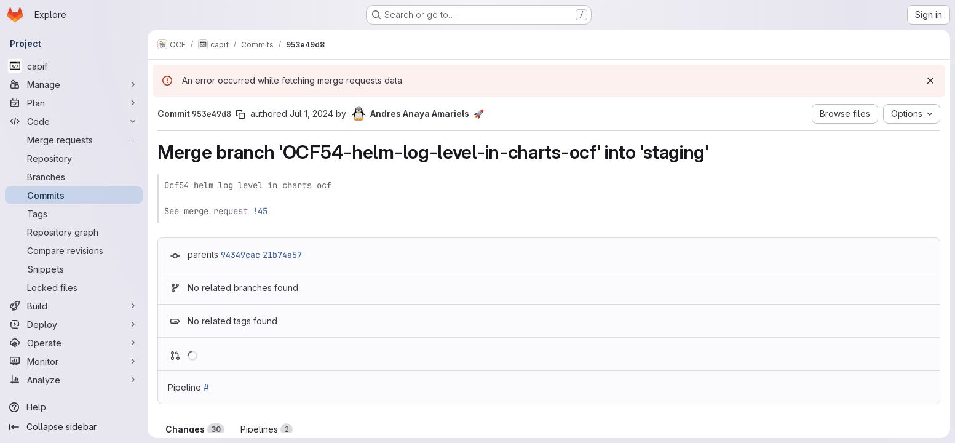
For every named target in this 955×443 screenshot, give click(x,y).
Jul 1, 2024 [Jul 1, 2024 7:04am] (311, 113)
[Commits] (74, 195)
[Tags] (74, 213)
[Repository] (74, 158)
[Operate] (74, 342)
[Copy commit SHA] (240, 114)
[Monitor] (74, 361)
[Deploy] (74, 324)
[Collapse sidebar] (74, 427)
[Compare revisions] (74, 250)
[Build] (74, 305)
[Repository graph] (74, 232)
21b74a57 (282, 254)
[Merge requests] (74, 139)
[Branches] (74, 176)
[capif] (74, 65)
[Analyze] (74, 379)
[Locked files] (74, 287)
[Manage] (74, 84)
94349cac (240, 254)
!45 (260, 211)
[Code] (74, 121)
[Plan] (74, 102)
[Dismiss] (930, 80)
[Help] (74, 407)
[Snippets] (74, 268)
